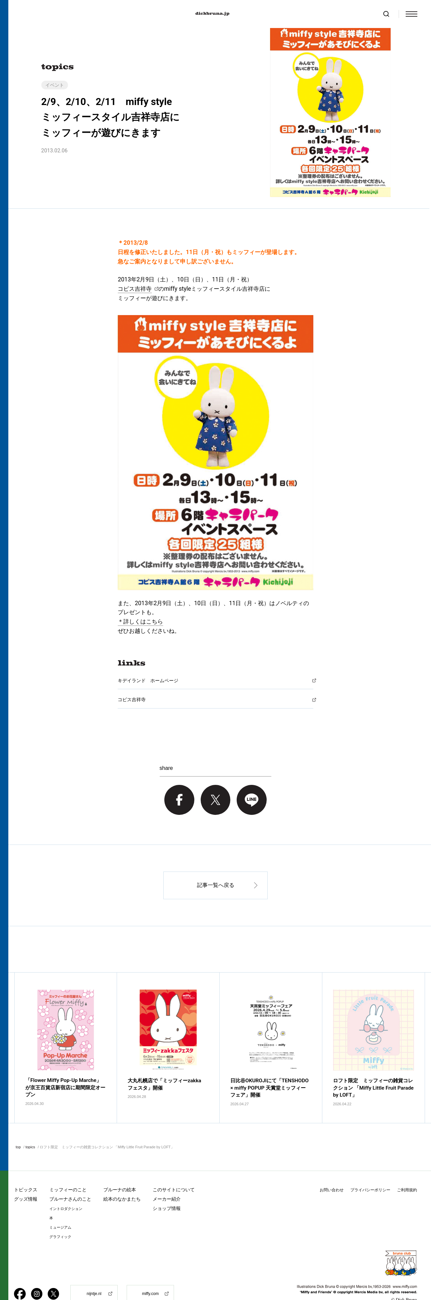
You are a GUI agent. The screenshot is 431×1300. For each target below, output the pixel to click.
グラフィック (60, 1219)
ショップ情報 (167, 1191)
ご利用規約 (407, 1172)
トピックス (25, 1172)
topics (30, 1130)
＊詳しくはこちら (140, 621)
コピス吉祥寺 (135, 288)
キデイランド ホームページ (148, 680)
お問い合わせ (332, 1172)
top (18, 1130)
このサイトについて (174, 1172)
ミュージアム (60, 1210)
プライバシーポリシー (370, 1172)
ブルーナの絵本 (119, 1172)
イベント (54, 85)
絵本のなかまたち (122, 1181)
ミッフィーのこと (68, 1172)
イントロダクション (65, 1191)
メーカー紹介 (167, 1181)
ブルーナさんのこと (70, 1181)
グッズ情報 (25, 1181)
